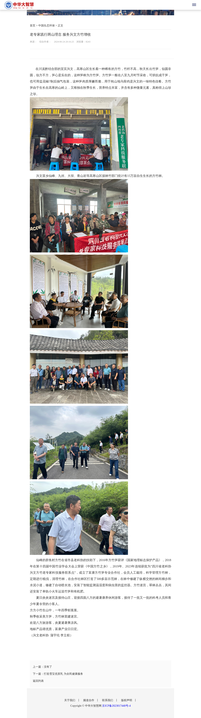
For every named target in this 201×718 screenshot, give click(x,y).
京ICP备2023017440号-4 (116, 705)
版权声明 (127, 700)
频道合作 (89, 700)
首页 (32, 25)
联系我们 (108, 700)
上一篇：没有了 (42, 666)
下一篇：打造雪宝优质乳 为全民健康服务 (58, 673)
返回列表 (38, 680)
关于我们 (70, 700)
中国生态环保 (46, 25)
